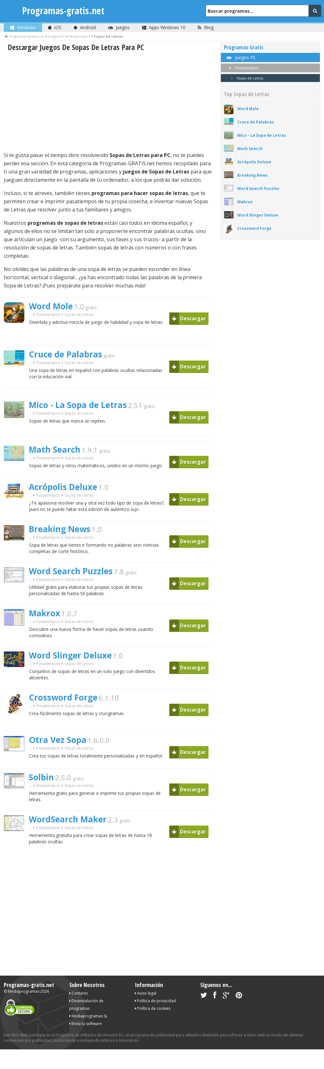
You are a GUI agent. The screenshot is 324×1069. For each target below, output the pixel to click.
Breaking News (59, 529)
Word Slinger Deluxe (70, 655)
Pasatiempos (48, 314)
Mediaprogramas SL (88, 1016)
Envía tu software (85, 1023)
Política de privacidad (155, 1000)
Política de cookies (153, 1008)
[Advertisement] (108, 101)
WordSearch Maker (68, 819)
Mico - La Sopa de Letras (78, 405)
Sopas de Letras (246, 78)
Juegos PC (241, 57)
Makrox (44, 613)
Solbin (41, 777)
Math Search (54, 449)
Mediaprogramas (23, 991)
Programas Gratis (243, 47)
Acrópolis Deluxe (63, 487)
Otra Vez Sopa (57, 739)
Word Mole (51, 306)
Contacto (78, 993)
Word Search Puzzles (71, 571)
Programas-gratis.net (63, 10)
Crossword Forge (63, 697)
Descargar (189, 318)
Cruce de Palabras (65, 354)
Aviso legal (145, 993)
